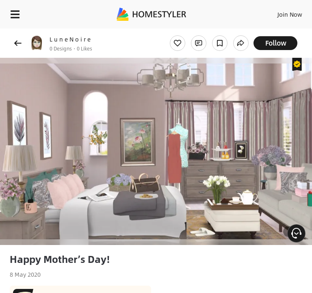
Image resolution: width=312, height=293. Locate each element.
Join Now (289, 14)
